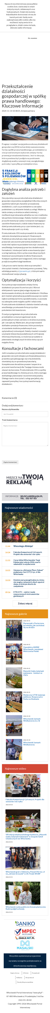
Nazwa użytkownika (10, 409)
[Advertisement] (25, 55)
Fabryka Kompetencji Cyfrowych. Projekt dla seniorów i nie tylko (25, 800)
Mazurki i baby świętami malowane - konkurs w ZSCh (33, 673)
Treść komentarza (9, 420)
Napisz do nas (14, 973)
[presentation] (20, 453)
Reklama (19, 977)
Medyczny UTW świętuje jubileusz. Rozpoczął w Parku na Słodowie (34, 697)
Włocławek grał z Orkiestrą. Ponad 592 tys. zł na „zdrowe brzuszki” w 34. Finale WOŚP (25, 873)
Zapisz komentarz (10, 462)
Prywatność (36, 973)
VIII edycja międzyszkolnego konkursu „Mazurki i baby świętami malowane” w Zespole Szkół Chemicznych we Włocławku (26, 836)
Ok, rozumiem (32, 38)
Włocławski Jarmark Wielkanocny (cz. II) (31, 720)
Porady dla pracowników (25, 982)
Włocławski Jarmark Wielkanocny (31, 743)
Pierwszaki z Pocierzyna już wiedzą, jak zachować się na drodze (33, 625)
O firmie (25, 973)
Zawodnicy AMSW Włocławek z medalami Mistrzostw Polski (33, 649)
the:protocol (30, 977)
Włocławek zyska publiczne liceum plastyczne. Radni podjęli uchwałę (26, 908)
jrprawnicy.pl (24, 271)
